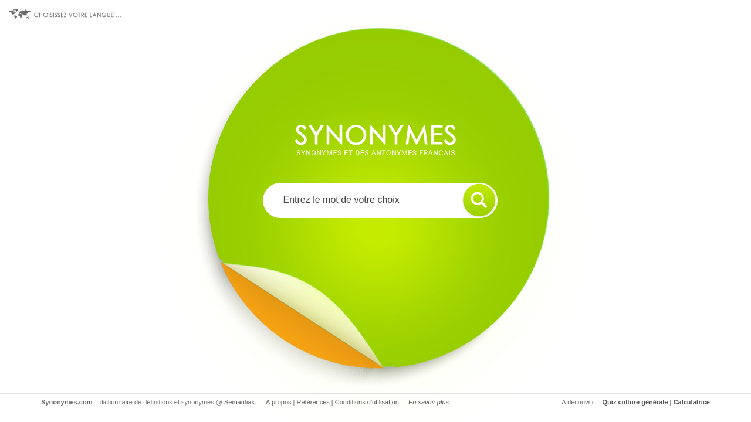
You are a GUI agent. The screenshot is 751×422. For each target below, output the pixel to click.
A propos (278, 402)
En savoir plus (428, 402)
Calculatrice (692, 402)
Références (313, 402)
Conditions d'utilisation (367, 402)
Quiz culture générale (635, 402)
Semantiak (239, 402)
